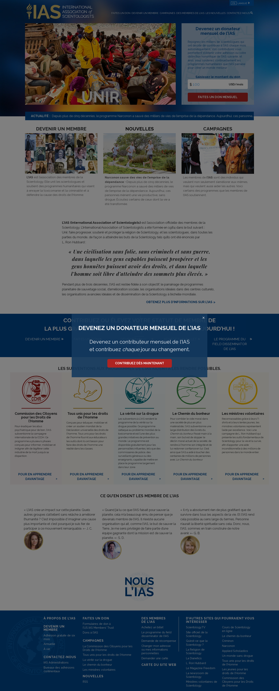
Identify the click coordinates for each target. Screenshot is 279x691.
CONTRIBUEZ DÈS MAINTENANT (139, 363)
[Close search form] (203, 318)
